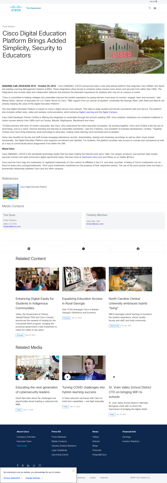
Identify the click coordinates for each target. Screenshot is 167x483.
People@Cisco (99, 455)
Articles (96, 441)
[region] (38, 475)
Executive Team (24, 441)
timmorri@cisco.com (94, 224)
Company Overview (26, 437)
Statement (81, 478)
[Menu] (155, 8)
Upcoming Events (60, 455)
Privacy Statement (12, 478)
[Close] (73, 470)
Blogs (95, 446)
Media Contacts (59, 441)
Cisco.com (22, 446)
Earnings (127, 437)
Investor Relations (131, 441)
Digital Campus (110, 112)
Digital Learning (86, 112)
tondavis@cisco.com (12, 227)
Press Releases (59, 437)
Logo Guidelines (59, 450)
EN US (153, 1)
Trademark (104, 478)
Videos (96, 437)
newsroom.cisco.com (92, 157)
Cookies (93, 478)
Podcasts (97, 450)
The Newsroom (33, 8)
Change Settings (32, 478)
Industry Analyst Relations (64, 446)
